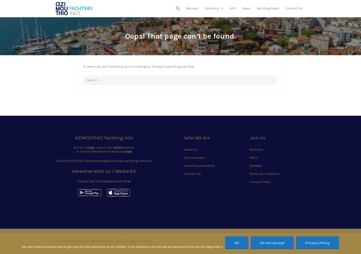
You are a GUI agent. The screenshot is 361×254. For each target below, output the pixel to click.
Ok (236, 242)
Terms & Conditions (264, 174)
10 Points (256, 150)
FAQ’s (254, 158)
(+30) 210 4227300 (70, 161)
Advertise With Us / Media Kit (104, 171)
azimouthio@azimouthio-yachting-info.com (119, 161)
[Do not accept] (355, 243)
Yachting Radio (268, 8)
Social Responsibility (199, 166)
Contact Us (294, 8)
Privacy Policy (260, 182)
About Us (191, 150)
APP (233, 8)
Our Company (194, 158)
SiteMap (256, 166)
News (246, 8)
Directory (212, 8)
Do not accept (272, 242)
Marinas (192, 8)
